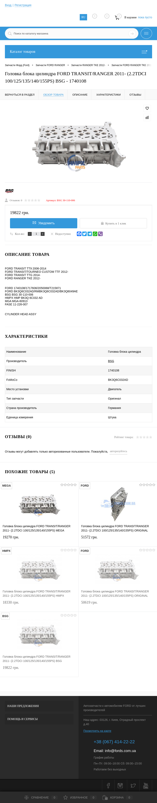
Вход (8, 5)
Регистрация (23, 5)
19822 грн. (39, 670)
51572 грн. (117, 539)
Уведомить (44, 223)
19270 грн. (39, 539)
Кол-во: (20, 233)
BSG (111, 361)
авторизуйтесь (118, 451)
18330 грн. (39, 605)
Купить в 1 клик (113, 223)
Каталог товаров (78, 51)
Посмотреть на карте (97, 730)
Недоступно (60, 233)
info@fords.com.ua (120, 751)
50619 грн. (117, 605)
